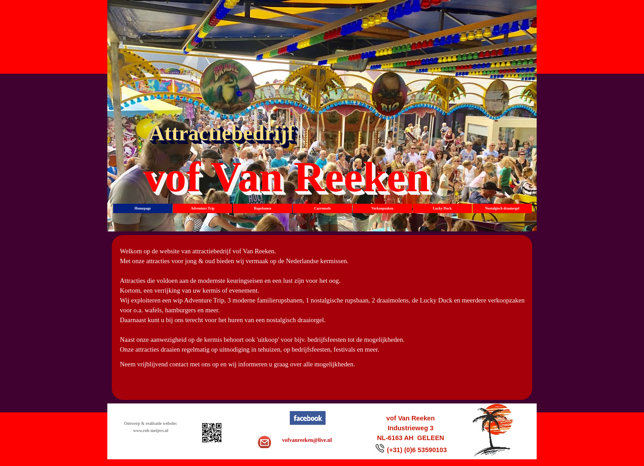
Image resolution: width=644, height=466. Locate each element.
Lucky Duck (442, 208)
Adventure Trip (202, 208)
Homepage (143, 208)
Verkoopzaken (382, 208)
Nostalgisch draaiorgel (502, 208)
